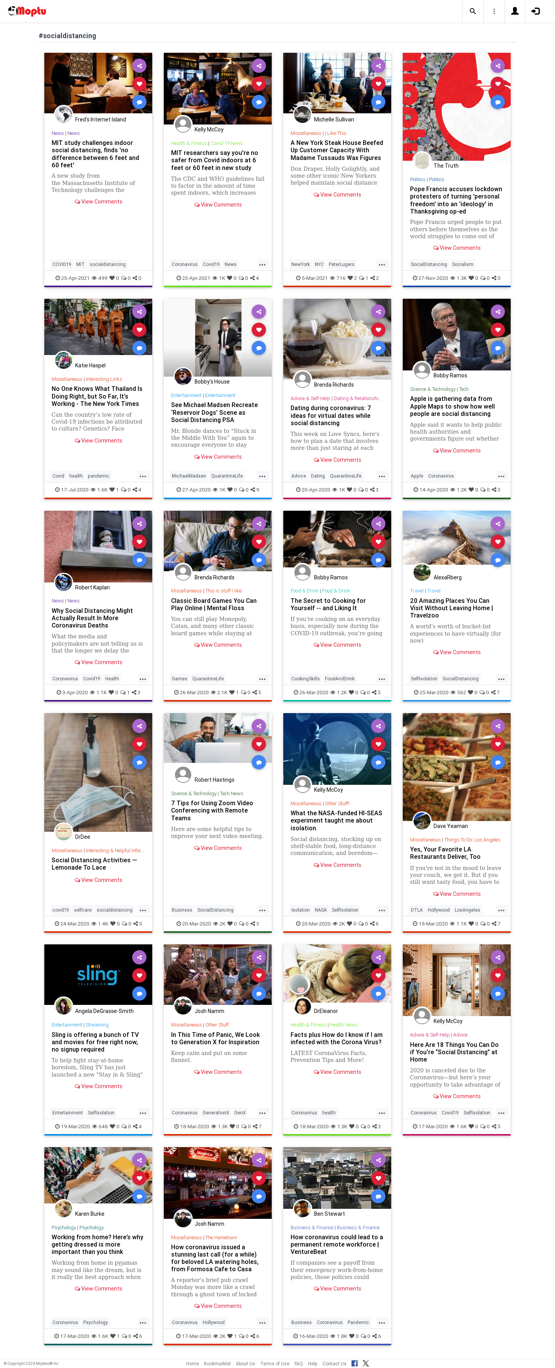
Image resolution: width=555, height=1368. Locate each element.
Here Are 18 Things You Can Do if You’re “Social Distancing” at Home (454, 1052)
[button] (473, 11)
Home (192, 1363)
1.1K (98, 692)
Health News (344, 1024)
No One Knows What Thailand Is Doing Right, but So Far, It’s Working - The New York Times (97, 396)
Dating (318, 476)
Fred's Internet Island (100, 119)
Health (112, 678)
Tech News (231, 793)
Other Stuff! (337, 803)
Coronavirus (185, 264)
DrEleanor (326, 1011)
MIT (80, 264)
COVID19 (61, 264)
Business (182, 910)
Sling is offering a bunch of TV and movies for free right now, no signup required (95, 1042)
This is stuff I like (223, 590)
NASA (321, 910)
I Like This (335, 133)
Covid (58, 476)
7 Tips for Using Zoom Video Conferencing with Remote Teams (212, 810)
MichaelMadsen (189, 476)
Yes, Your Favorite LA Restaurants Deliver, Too (445, 852)
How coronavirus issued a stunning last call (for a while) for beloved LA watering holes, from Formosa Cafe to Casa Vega (215, 1262)
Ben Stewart (329, 1213)
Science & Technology (433, 389)
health (76, 476)
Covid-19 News (226, 143)
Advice (298, 476)
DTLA (417, 910)
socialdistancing (108, 264)
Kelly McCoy (209, 129)
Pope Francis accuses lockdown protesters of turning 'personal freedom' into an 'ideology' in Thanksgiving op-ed (456, 200)
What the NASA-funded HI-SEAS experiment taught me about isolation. (336, 820)
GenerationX (216, 1113)
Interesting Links (104, 379)
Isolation (300, 910)
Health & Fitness (189, 143)
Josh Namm (209, 1011)
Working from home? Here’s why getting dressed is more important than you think (97, 1244)
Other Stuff (217, 1024)
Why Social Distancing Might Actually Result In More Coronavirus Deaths (92, 618)
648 (100, 1126)
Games (179, 678)
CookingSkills (305, 678)
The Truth (446, 165)
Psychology (64, 1227)
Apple (417, 476)
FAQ (298, 1363)
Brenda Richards (334, 384)
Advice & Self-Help (310, 398)
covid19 (60, 910)
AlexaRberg (448, 577)
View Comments (98, 201)
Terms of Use (274, 1363)
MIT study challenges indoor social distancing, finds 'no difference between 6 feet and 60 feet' (95, 153)
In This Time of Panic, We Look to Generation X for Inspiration (215, 1038)
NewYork (300, 264)
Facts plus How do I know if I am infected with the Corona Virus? (337, 1038)
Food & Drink (305, 590)
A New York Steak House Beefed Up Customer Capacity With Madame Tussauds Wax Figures (337, 150)
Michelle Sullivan (334, 119)
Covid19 (211, 264)
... (262, 263)
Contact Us (334, 1363)
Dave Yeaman (451, 826)
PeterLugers (342, 264)
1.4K (99, 923)
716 (338, 277)
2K (219, 923)
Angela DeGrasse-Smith (104, 1011)
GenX (240, 1113)
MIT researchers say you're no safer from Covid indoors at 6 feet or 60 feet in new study (214, 160)
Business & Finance (312, 1227)
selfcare (83, 910)
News (58, 133)
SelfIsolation (424, 678)
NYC (319, 264)
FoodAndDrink (340, 678)
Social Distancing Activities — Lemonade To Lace (94, 863)
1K (218, 277)
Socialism (462, 264)
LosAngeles (467, 910)
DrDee (82, 836)
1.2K (458, 489)
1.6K (99, 489)
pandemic (98, 476)
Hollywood (439, 910)
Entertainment (186, 395)
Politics (418, 179)
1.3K (458, 277)
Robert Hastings (214, 779)
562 (458, 692)
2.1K (219, 692)
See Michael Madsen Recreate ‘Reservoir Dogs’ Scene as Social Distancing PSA (214, 412)
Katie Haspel (90, 365)
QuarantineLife (227, 476)
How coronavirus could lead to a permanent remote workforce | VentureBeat (337, 1244)
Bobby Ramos (450, 375)
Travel (417, 590)
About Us (245, 1363)
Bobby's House (212, 381)
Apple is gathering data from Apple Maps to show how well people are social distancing (452, 406)
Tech (464, 389)
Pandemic (358, 1322)
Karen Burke (89, 1213)
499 (100, 277)
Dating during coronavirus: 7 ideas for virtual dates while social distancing (331, 415)
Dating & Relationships (359, 398)
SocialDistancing (429, 264)
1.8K (338, 1336)
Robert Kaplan (92, 587)
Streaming (97, 1024)
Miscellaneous (306, 133)
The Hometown (221, 1237)
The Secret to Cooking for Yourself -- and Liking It (328, 604)
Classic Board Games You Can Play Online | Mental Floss (214, 604)
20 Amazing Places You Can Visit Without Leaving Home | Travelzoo (451, 608)
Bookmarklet (217, 1363)
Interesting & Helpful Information (121, 850)
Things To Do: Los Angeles (472, 839)
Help (313, 1363)
